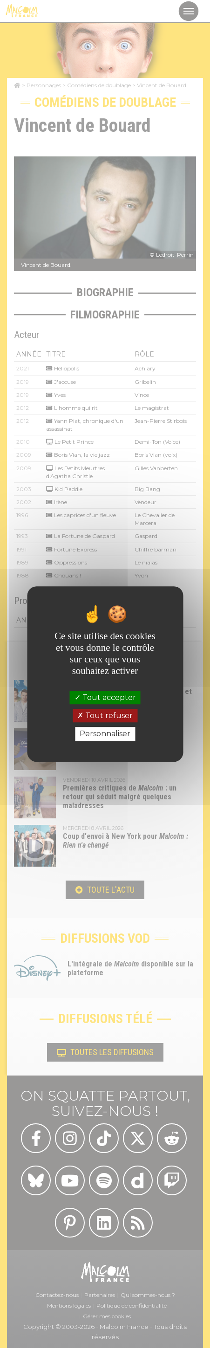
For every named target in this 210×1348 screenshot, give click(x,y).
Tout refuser (105, 715)
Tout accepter (105, 697)
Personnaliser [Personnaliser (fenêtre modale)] (105, 734)
